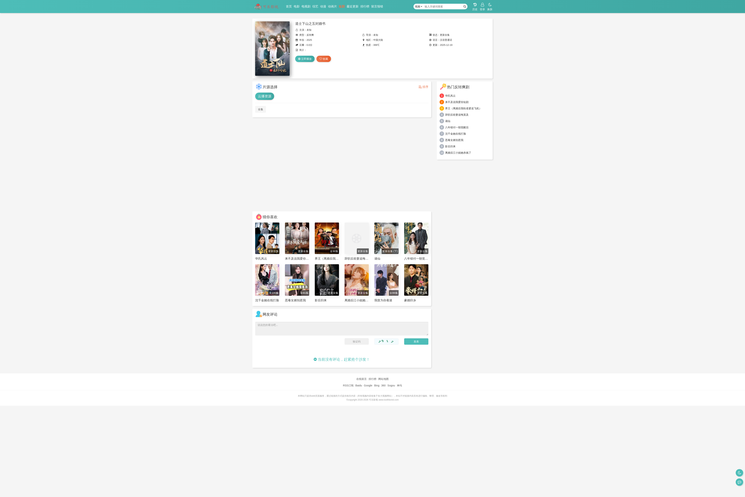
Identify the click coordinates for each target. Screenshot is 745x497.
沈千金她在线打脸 (455, 133)
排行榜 (364, 6)
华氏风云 (450, 95)
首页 (289, 6)
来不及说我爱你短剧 (457, 102)
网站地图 (383, 378)
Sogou (391, 385)
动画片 (332, 6)
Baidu (358, 385)
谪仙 (447, 121)
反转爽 (310, 35)
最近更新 (353, 6)
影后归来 (450, 146)
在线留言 (361, 378)
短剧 (342, 6)
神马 (399, 385)
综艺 (315, 6)
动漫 (323, 6)
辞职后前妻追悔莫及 (457, 114)
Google (368, 385)
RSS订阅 (348, 385)
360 (383, 385)
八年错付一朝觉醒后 (457, 127)
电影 (297, 6)
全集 (260, 109)
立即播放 (305, 58)
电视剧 (306, 6)
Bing (376, 385)
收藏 (323, 58)
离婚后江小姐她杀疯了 (458, 152)
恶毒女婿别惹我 (454, 140)
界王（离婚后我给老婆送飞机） (463, 108)
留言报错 (377, 6)
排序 (423, 86)
